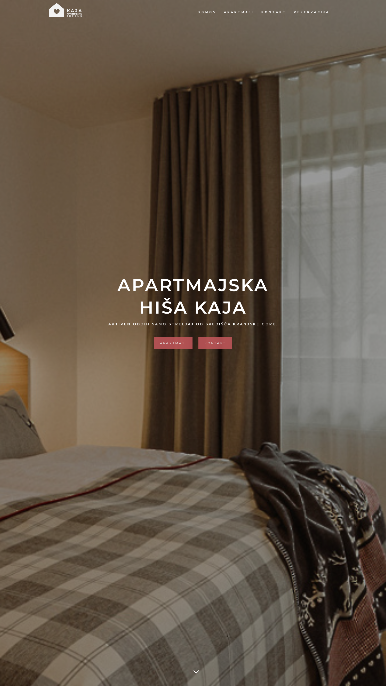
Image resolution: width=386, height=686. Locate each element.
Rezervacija (312, 12)
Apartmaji (239, 12)
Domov (207, 12)
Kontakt (274, 12)
